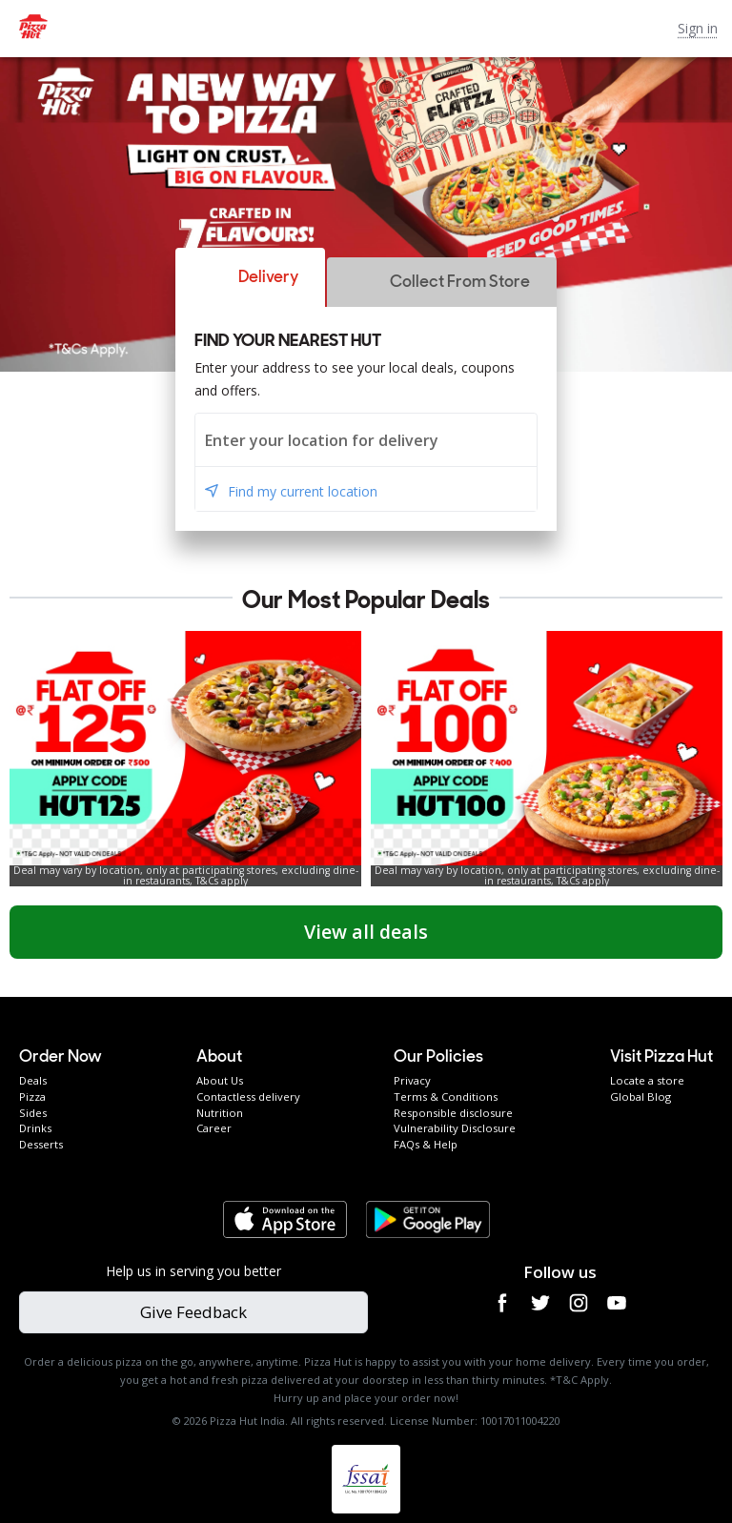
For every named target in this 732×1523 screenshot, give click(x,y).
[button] (250, 277)
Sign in (698, 28)
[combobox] (366, 440)
